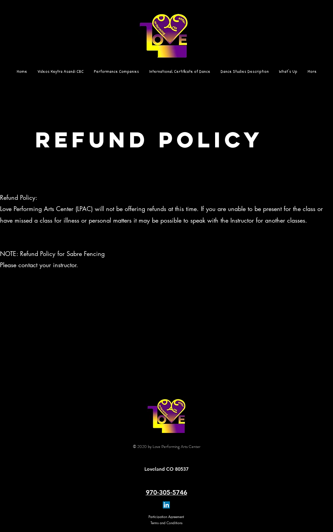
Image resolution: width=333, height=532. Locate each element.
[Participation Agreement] (166, 516)
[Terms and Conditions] (166, 523)
